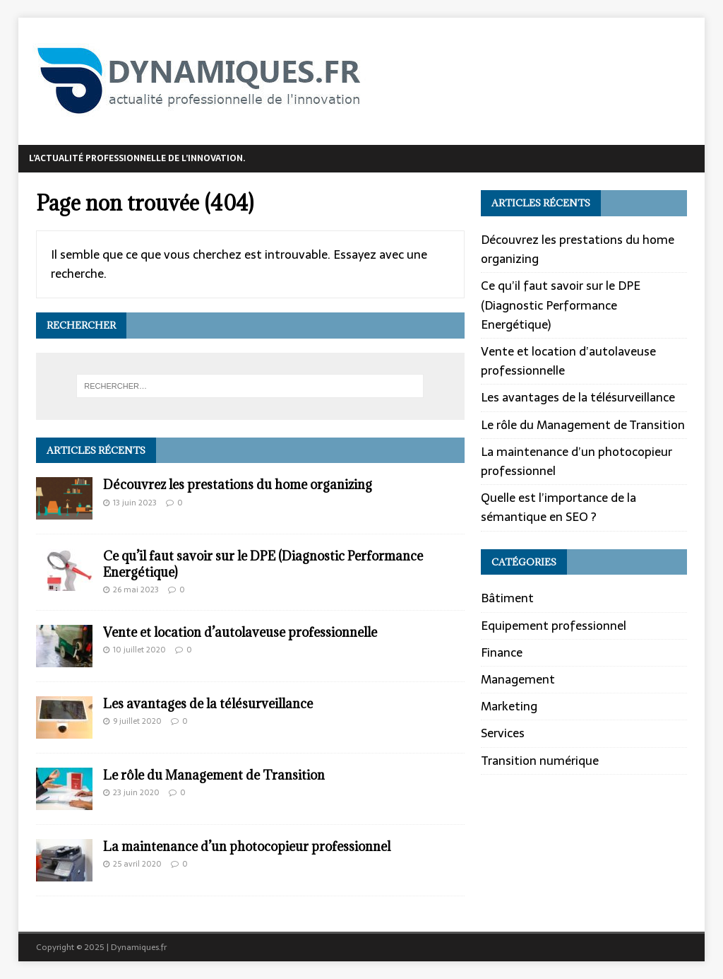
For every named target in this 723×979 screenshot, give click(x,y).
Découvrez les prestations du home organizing (237, 484)
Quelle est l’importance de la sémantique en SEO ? (558, 507)
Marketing (509, 706)
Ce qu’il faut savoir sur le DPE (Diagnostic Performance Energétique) (263, 564)
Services (503, 733)
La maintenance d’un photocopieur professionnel (246, 846)
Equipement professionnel (553, 625)
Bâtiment (507, 598)
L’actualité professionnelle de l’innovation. (137, 158)
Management (518, 679)
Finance (501, 652)
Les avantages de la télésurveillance (208, 704)
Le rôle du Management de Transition (214, 775)
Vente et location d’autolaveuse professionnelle (240, 632)
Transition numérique (540, 760)
